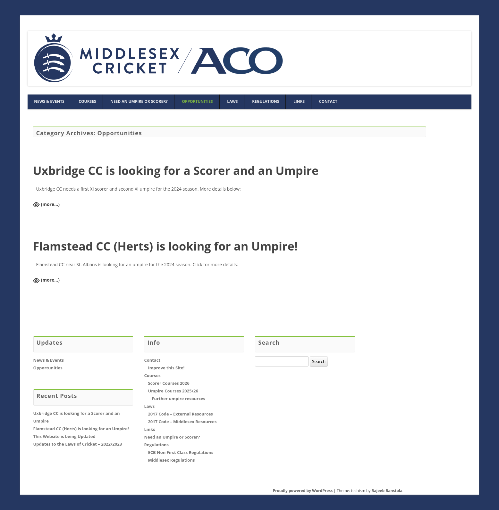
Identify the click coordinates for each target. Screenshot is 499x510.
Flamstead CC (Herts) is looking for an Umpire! (165, 246)
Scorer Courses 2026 (168, 383)
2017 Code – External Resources (180, 414)
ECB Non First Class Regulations (180, 452)
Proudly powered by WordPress (303, 490)
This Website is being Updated (64, 436)
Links (299, 101)
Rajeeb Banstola (386, 490)
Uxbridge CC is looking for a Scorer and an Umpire (175, 170)
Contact (328, 101)
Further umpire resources (178, 398)
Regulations (265, 101)
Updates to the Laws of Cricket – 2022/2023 (77, 444)
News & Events (49, 101)
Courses (87, 101)
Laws (232, 101)
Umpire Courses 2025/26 (173, 391)
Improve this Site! (166, 368)
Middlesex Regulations (171, 460)
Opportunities (197, 101)
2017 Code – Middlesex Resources (182, 421)
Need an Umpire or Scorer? (139, 101)
